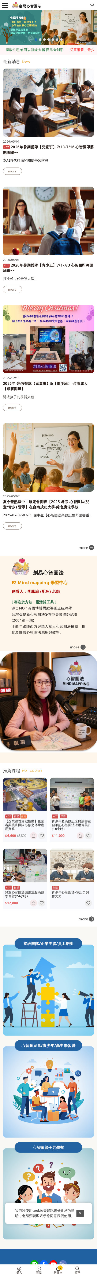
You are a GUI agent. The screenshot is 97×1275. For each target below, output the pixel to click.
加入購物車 (34, 847)
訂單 (78, 1272)
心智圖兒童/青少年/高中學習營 (49, 1033)
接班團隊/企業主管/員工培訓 (48, 931)
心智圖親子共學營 (48, 1135)
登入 (19, 1272)
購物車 (58, 1269)
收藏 (41, 847)
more (12, 171)
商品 (39, 1272)
